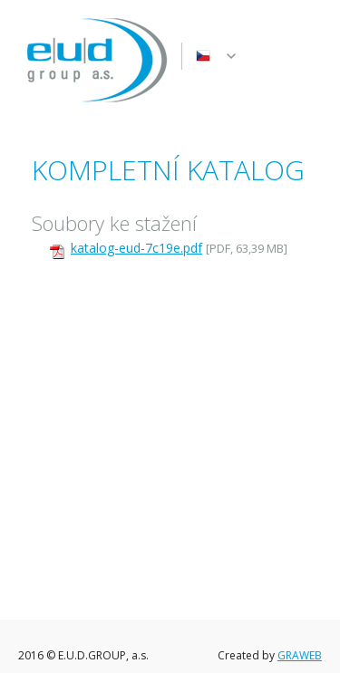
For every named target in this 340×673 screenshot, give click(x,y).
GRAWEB (299, 655)
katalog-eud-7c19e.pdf (136, 247)
